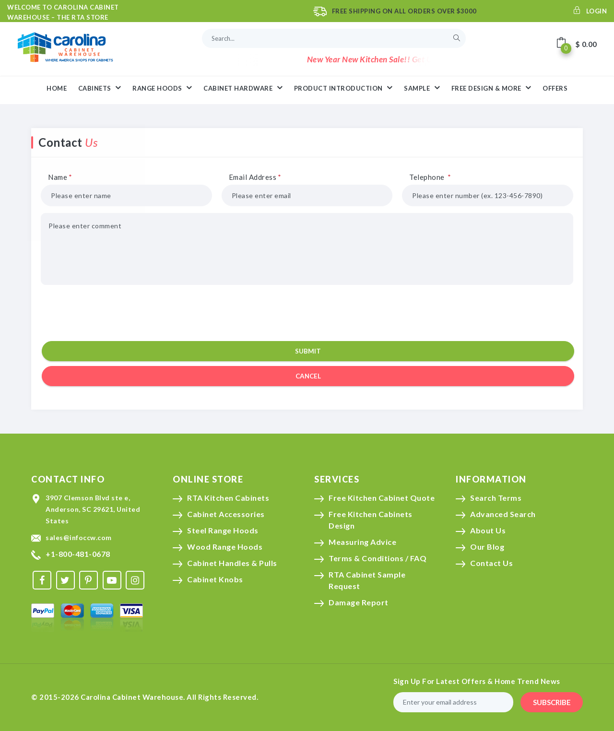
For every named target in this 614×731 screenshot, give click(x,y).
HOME (57, 88)
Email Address (255, 177)
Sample (422, 87)
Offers (555, 88)
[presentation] (305, 313)
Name (60, 177)
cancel (308, 376)
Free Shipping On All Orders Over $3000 (404, 11)
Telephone (430, 177)
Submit (308, 351)
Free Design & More (491, 87)
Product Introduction (343, 87)
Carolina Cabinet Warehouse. (133, 697)
